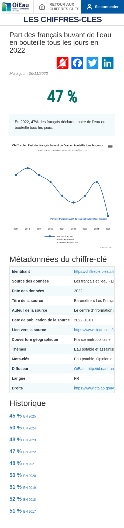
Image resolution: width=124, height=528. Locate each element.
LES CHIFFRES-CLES (63, 19)
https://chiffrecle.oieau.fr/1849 (98, 271)
